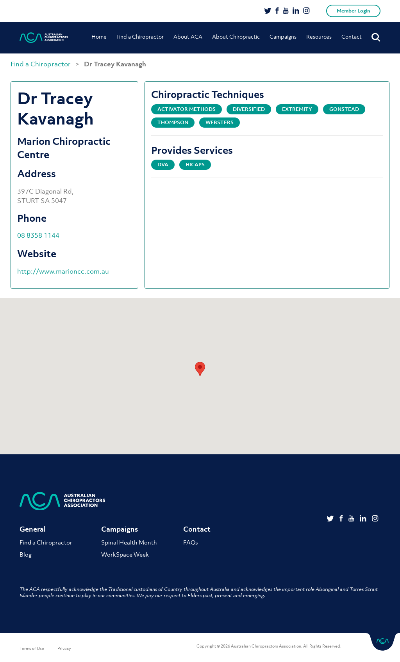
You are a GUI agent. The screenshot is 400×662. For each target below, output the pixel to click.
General (33, 529)
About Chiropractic (236, 36)
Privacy (64, 648)
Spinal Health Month (129, 542)
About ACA (187, 36)
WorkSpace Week (125, 554)
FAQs (190, 542)
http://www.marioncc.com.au (63, 271)
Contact (351, 36)
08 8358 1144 (38, 235)
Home (99, 36)
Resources (319, 36)
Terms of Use (32, 648)
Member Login (353, 10)
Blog (26, 554)
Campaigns (283, 36)
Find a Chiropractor (140, 36)
